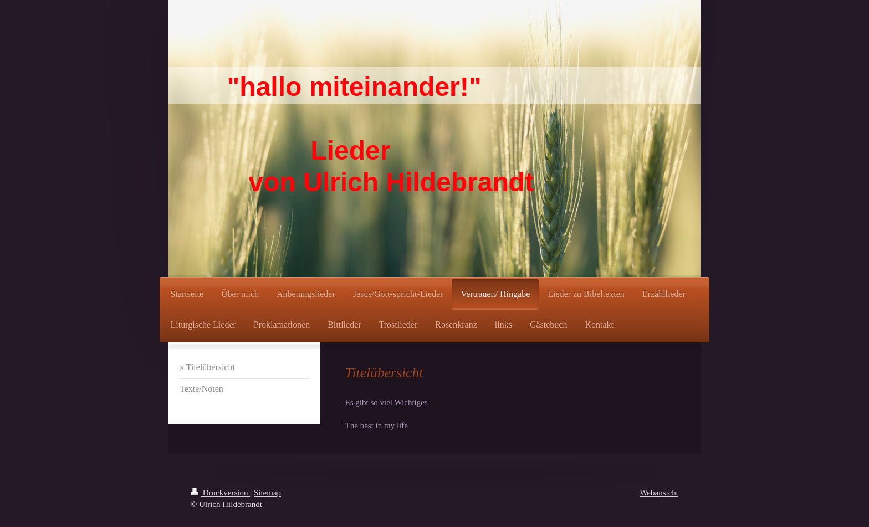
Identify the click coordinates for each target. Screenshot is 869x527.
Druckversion (220, 492)
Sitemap (267, 492)
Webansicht (659, 492)
